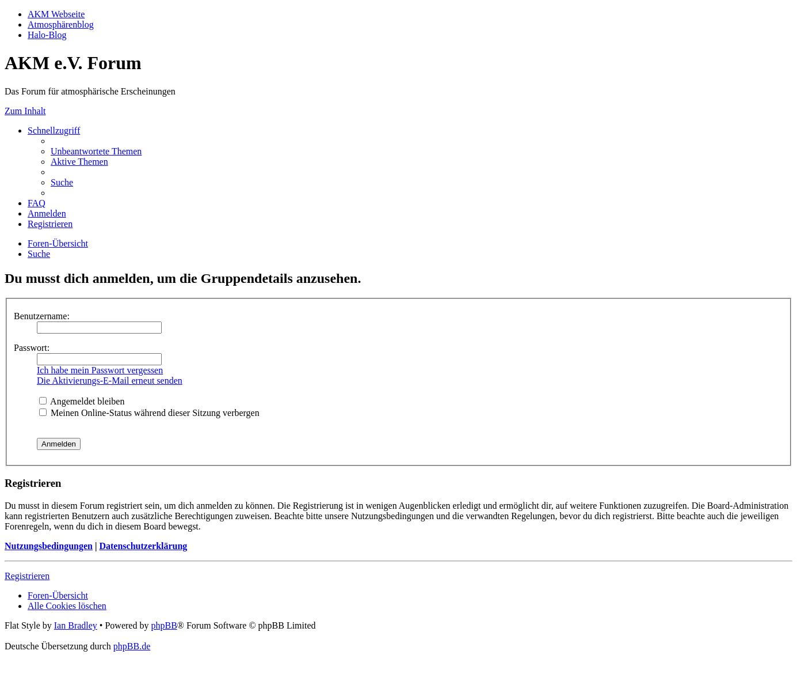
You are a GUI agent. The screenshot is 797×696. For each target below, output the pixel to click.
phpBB (164, 625)
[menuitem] (96, 151)
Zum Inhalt (25, 111)
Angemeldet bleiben (81, 401)
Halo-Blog (47, 35)
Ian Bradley (75, 625)
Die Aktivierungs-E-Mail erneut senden (109, 380)
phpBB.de (131, 646)
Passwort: (31, 348)
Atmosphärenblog (61, 24)
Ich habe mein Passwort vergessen (100, 370)
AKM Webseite (56, 14)
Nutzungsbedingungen (49, 546)
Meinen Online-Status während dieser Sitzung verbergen (149, 413)
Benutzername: (42, 316)
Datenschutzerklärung (143, 546)
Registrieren (27, 576)
